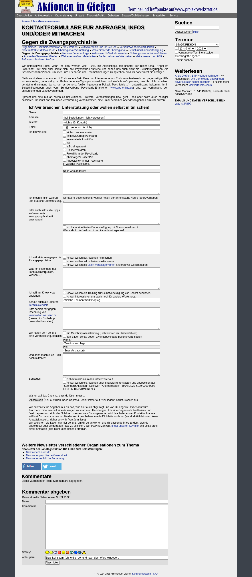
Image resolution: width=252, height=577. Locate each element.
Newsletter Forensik (38, 452)
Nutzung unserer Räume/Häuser (148, 53)
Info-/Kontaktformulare (46, 20)
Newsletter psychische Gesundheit (46, 455)
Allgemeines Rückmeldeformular (41, 47)
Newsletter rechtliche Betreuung (45, 458)
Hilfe (195, 31)
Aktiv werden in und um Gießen (98, 47)
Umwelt (79, 15)
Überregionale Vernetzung (73, 50)
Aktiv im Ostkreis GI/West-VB (38, 50)
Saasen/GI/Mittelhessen (136, 15)
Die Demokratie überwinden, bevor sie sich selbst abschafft (199, 80)
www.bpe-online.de (122, 87)
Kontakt (136, 574)
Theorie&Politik (96, 15)
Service (173, 15)
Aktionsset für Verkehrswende (109, 53)
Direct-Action (24, 15)
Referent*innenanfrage (75, 53)
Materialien (159, 15)
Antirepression (43, 15)
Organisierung (63, 15)
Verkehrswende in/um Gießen (137, 47)
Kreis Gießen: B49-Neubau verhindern (197, 75)
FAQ (155, 574)
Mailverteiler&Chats (200, 85)
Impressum (145, 574)
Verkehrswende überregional (108, 50)
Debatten (113, 15)
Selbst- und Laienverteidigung (146, 50)
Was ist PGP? (183, 103)
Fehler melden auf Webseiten (116, 56)
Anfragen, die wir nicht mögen (39, 59)
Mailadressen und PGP (148, 56)
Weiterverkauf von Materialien (78, 56)
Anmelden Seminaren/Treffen (41, 56)
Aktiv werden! (70, 47)
